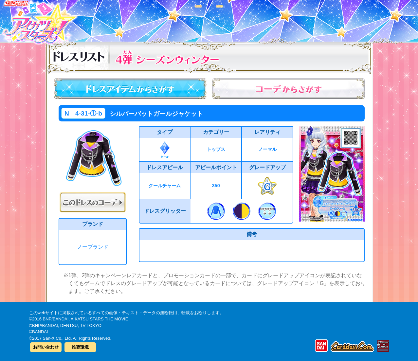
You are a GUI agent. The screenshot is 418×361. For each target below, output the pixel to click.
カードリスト (167, 19)
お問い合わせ (46, 347)
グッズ (251, 19)
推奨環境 (80, 347)
